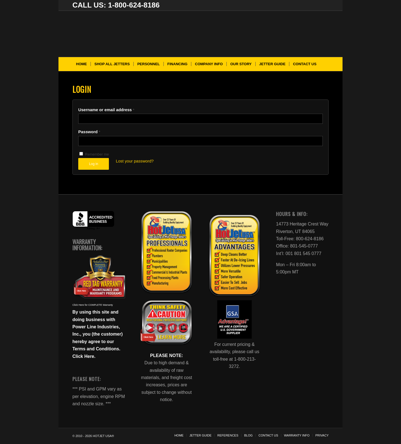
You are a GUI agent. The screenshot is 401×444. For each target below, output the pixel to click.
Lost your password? (135, 161)
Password (89, 132)
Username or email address (106, 110)
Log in (93, 164)
